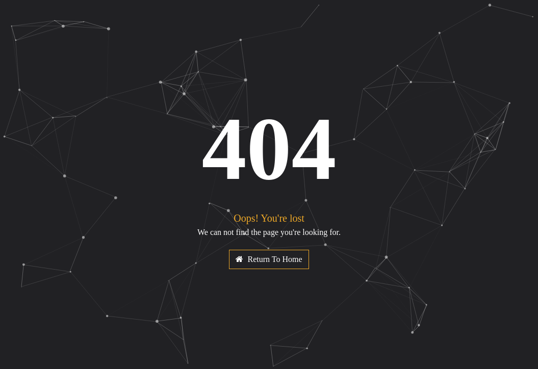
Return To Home (269, 259)
